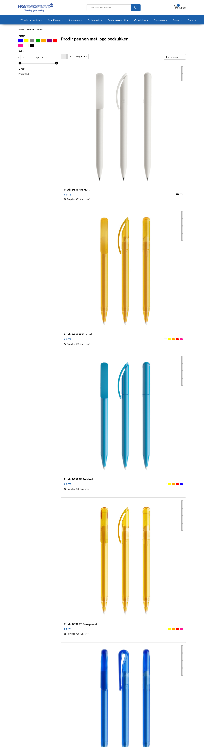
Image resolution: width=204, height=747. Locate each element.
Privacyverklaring (155, 708)
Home (21, 29)
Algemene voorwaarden (158, 699)
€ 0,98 (67, 356)
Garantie (110, 708)
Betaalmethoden (114, 704)
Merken (30, 29)
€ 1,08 (109, 424)
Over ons (68, 699)
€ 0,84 (109, 170)
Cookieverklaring (155, 704)
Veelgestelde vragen (74, 704)
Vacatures (110, 712)
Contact (109, 699)
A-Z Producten (71, 708)
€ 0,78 (67, 110)
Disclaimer (152, 712)
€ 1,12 (150, 489)
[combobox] (109, 7)
